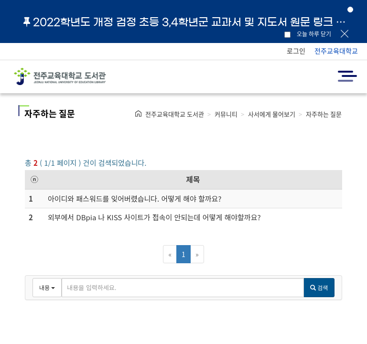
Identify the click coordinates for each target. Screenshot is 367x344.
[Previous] (170, 254)
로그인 (296, 50)
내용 (47, 287)
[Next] (197, 254)
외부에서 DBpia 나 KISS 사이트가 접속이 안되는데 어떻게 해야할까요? (154, 217)
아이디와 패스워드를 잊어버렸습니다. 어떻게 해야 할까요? (135, 199)
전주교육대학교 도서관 (174, 113)
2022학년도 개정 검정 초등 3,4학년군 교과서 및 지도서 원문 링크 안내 (188, 22)
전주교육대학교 (336, 50)
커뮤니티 (226, 113)
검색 (319, 287)
